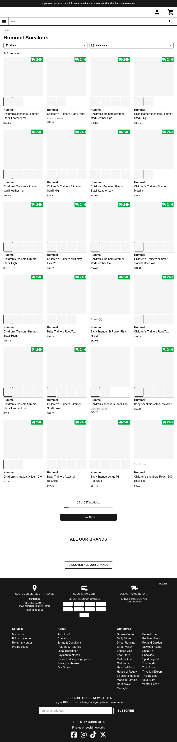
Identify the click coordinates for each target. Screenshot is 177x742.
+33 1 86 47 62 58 (34, 610)
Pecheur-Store (151, 638)
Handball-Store (126, 667)
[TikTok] (93, 735)
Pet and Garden (152, 642)
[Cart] (170, 12)
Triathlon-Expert (152, 671)
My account (19, 634)
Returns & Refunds (69, 646)
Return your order (134, 602)
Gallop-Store (125, 659)
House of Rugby (127, 671)
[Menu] (4, 21)
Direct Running (126, 642)
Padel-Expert (150, 634)
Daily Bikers (124, 638)
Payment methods (69, 655)
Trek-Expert (149, 667)
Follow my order (22, 638)
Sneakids (148, 655)
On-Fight (122, 688)
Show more (88, 517)
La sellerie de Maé (128, 675)
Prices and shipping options (74, 659)
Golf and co (124, 663)
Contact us (34, 599)
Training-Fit (149, 663)
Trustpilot (163, 584)
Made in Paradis (127, 679)
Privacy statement (69, 663)
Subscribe (126, 710)
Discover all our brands (88, 564)
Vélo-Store (148, 679)
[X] (103, 735)
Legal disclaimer (68, 650)
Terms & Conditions (70, 642)
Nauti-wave (124, 684)
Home (6, 30)
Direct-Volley (125, 646)
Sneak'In (147, 650)
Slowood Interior (152, 646)
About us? (64, 634)
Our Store (63, 667)
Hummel (8, 109)
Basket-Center (126, 634)
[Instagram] (83, 735)
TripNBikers (149, 675)
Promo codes (20, 646)
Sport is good (150, 659)
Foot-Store (123, 655)
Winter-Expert (150, 684)
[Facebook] (74, 735)
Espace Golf (124, 650)
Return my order (22, 642)
